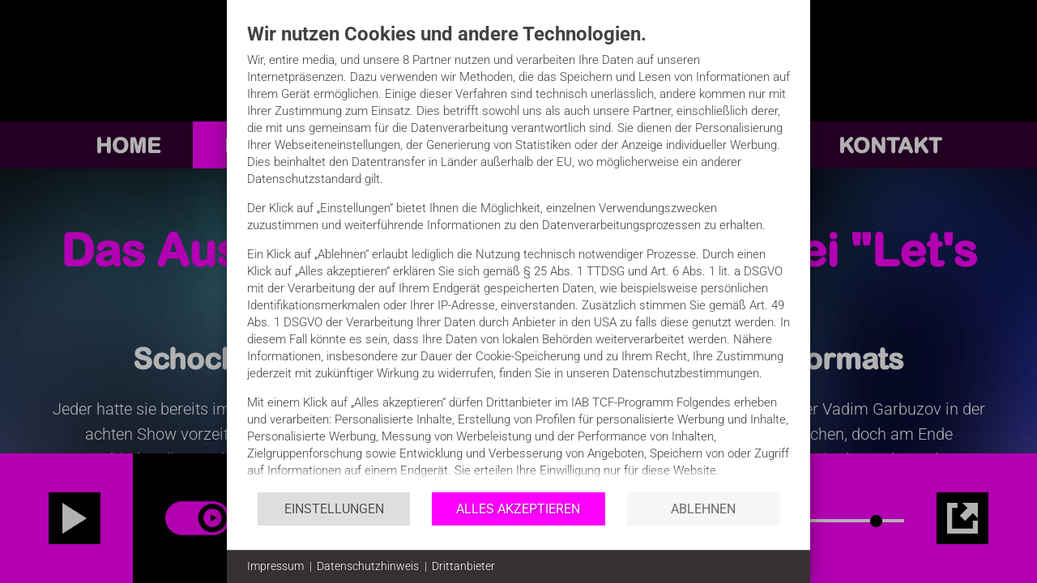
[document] (518, 256)
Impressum (275, 566)
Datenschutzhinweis (368, 566)
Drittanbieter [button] (463, 566)
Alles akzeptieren (518, 509)
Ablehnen (703, 509)
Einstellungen (334, 509)
